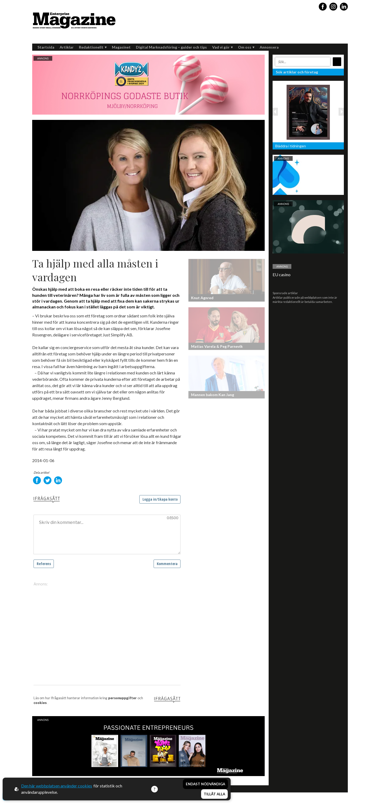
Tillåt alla (214, 794)
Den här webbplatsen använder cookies (56, 785)
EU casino (282, 274)
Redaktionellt (93, 47)
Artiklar (67, 47)
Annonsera (269, 47)
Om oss (246, 47)
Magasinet (121, 47)
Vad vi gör (222, 47)
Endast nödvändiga (205, 784)
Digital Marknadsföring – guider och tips (171, 47)
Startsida (45, 47)
